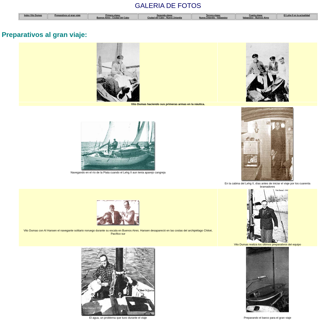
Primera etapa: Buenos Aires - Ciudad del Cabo (113, 16)
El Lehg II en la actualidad (297, 15)
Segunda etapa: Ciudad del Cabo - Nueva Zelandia (164, 16)
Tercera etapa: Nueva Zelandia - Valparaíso (213, 16)
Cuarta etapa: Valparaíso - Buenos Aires (256, 16)
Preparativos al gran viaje (67, 15)
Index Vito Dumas (33, 15)
